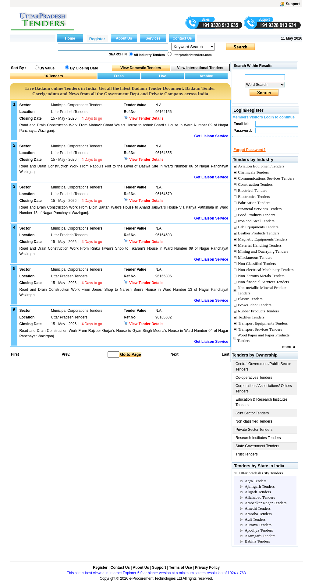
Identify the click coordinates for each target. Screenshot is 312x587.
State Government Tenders (257, 451)
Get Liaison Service (211, 136)
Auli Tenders (255, 524)
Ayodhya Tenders (259, 535)
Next (175, 354)
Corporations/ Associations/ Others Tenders (264, 394)
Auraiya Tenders (258, 530)
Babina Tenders (257, 546)
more (286, 352)
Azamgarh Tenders (260, 541)
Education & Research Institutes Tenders (262, 408)
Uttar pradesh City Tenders (261, 478)
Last (225, 354)
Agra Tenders (256, 486)
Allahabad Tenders (260, 503)
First (14, 354)
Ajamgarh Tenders (260, 492)
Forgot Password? (249, 155)
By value (47, 68)
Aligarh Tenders (258, 497)
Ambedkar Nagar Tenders (265, 508)
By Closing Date (84, 68)
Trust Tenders (247, 460)
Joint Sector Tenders (252, 419)
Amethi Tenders (258, 513)
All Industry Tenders (149, 55)
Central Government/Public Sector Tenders (263, 372)
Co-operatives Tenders (254, 383)
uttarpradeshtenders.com (192, 55)
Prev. (66, 354)
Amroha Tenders (258, 519)
